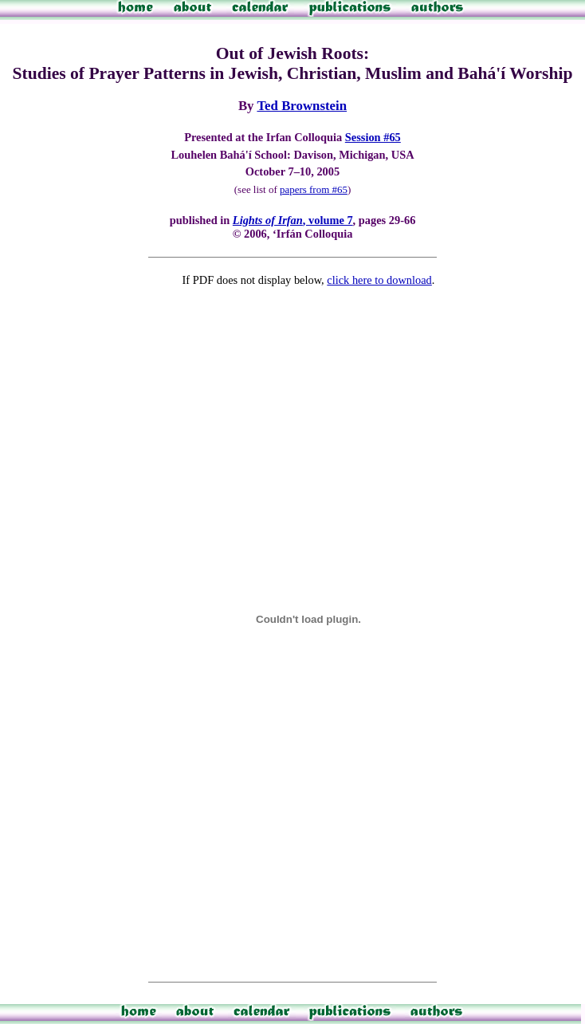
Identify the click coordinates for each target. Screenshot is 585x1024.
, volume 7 (293, 220)
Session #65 (373, 137)
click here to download (379, 280)
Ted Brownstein (302, 105)
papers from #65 (313, 189)
